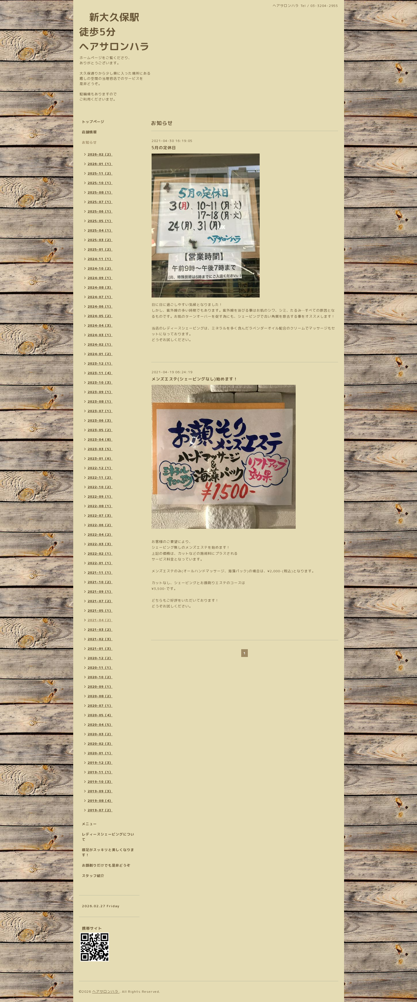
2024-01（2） (100, 354)
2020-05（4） (100, 715)
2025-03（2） (100, 240)
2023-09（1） (100, 392)
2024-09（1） (100, 278)
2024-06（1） (100, 306)
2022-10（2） (100, 487)
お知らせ (89, 142)
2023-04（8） (100, 439)
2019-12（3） (100, 762)
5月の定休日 (164, 147)
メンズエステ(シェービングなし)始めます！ (195, 379)
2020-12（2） (100, 658)
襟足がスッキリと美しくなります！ (108, 852)
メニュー (89, 823)
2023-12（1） (100, 363)
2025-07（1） (100, 202)
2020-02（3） (100, 743)
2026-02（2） (100, 154)
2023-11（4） (100, 373)
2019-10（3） (100, 781)
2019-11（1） (100, 772)
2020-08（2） (100, 696)
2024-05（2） (100, 316)
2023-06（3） (100, 420)
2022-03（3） (100, 544)
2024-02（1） (100, 344)
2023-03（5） (100, 449)
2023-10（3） (100, 382)
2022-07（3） (100, 515)
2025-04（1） (100, 230)
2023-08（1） (100, 401)
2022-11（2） (100, 477)
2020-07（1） (100, 705)
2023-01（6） (100, 458)
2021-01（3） (100, 648)
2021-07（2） (100, 601)
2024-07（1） (100, 297)
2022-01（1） (100, 563)
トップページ (93, 121)
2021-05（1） (100, 610)
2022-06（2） (100, 525)
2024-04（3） (100, 325)
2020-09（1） (100, 686)
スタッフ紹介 (93, 875)
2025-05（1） (100, 221)
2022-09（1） (100, 496)
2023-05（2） (100, 430)
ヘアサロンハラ (106, 991)
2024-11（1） (100, 259)
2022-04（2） (100, 534)
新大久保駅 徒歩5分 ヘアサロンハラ (114, 31)
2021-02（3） (100, 639)
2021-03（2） (100, 629)
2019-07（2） (100, 810)
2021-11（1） (100, 572)
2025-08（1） (100, 192)
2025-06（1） (100, 211)
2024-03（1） (100, 335)
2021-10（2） (100, 582)
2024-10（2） (100, 268)
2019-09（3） (100, 791)
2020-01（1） (100, 753)
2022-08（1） (100, 506)
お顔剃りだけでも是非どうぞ (106, 865)
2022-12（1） (100, 468)
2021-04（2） (100, 620)
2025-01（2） (100, 249)
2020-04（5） (100, 724)
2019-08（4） (100, 800)
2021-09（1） (100, 591)
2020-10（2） (100, 677)
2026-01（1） (100, 164)
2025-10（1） (100, 183)
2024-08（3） (100, 287)
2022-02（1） (100, 553)
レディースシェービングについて (108, 837)
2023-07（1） (100, 411)
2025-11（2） (100, 173)
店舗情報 (89, 132)
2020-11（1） (100, 667)
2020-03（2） (100, 734)
